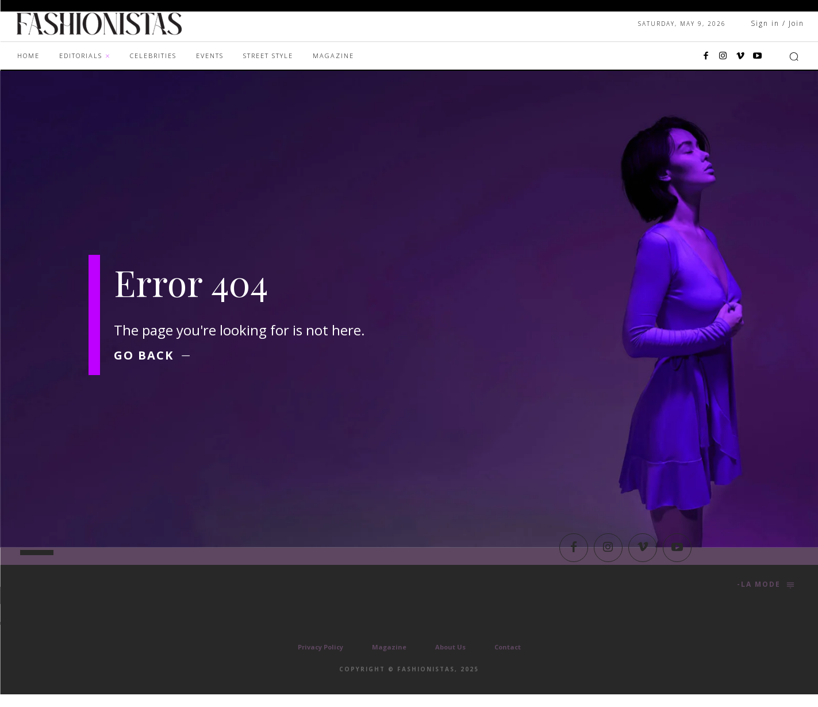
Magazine (389, 659)
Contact (507, 659)
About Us (450, 659)
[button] (794, 56)
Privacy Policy (320, 659)
